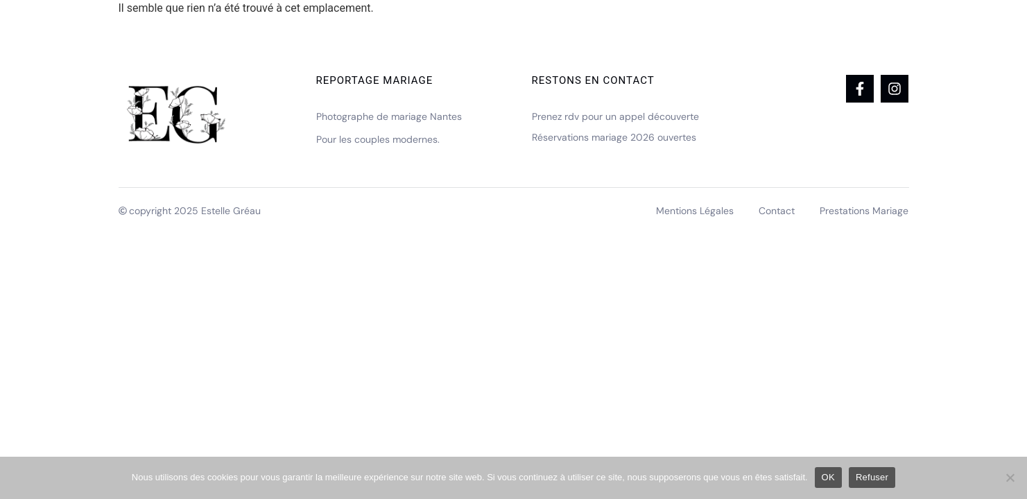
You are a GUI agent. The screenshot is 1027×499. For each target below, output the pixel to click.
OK (828, 477)
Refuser (872, 477)
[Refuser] (1010, 477)
